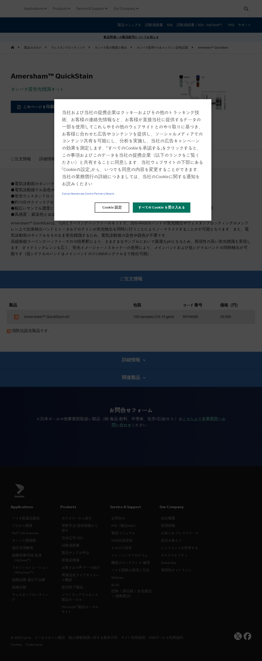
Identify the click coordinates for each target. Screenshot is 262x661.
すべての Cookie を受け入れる (161, 207)
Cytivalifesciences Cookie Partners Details (88, 193)
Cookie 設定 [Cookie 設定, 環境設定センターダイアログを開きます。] (112, 207)
